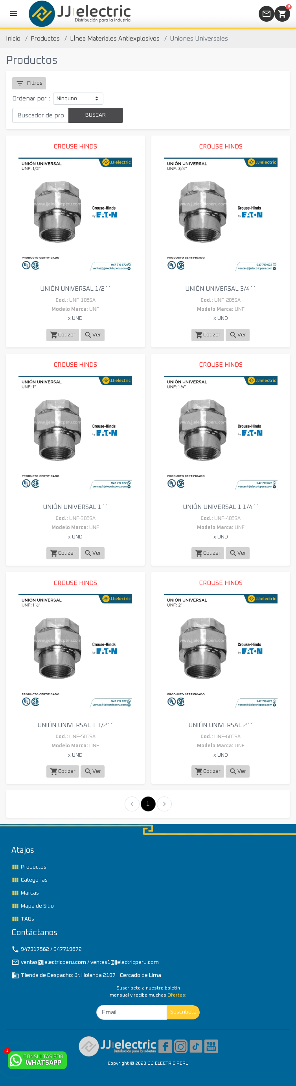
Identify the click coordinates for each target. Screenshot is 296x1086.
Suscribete (183, 1012)
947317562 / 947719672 (46, 949)
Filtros (29, 83)
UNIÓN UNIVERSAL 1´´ (75, 507)
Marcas (25, 893)
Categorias (29, 880)
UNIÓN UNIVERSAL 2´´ (220, 725)
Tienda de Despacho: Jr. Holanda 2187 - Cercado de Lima (86, 975)
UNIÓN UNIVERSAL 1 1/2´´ (75, 725)
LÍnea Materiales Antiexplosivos (115, 38)
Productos (45, 38)
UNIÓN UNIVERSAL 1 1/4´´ (221, 507)
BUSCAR (95, 115)
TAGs (22, 919)
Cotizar (62, 335)
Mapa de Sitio (32, 906)
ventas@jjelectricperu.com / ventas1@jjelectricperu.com (85, 962)
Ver (92, 335)
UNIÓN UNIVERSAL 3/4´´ (220, 289)
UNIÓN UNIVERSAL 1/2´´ (75, 289)
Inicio (13, 38)
